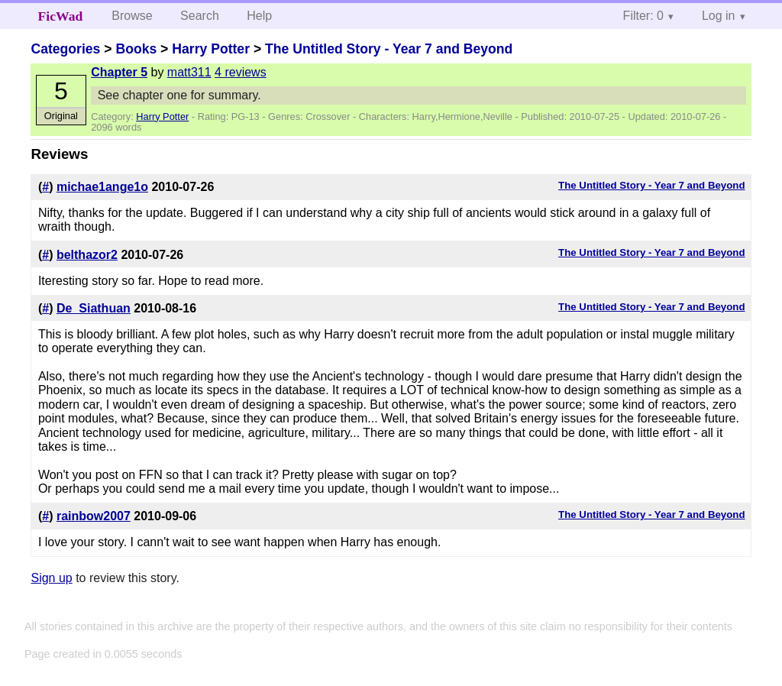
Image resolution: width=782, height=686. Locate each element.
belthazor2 (87, 254)
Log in (718, 15)
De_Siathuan (94, 308)
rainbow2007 (94, 516)
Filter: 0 (643, 15)
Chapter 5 (119, 72)
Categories (65, 49)
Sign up (51, 577)
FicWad (60, 16)
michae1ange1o (102, 186)
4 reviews (241, 72)
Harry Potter (211, 49)
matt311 (189, 72)
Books (136, 49)
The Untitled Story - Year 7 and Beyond (388, 49)
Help (259, 15)
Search (199, 15)
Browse (131, 15)
